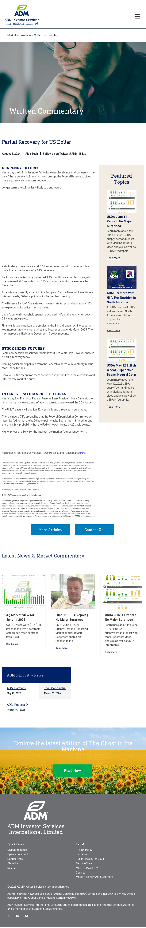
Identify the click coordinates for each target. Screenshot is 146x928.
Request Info (15, 859)
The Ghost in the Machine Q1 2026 (67, 689)
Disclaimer (82, 855)
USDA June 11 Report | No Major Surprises (119, 221)
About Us (12, 864)
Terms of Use (84, 864)
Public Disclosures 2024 (90, 859)
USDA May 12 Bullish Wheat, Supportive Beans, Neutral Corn (121, 370)
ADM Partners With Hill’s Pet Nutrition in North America (121, 297)
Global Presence (17, 850)
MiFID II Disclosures (87, 868)
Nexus (11, 868)
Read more (113, 258)
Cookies (80, 873)
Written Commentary (46, 35)
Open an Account (17, 855)
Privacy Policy (84, 850)
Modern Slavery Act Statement (94, 877)
